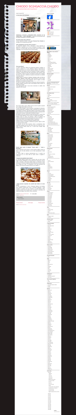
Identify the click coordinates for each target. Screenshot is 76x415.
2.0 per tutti (49, 79)
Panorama (49, 180)
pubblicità (49, 346)
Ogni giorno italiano (50, 68)
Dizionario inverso (50, 112)
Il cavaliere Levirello (50, 232)
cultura (49, 313)
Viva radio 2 (49, 217)
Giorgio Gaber (50, 140)
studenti (49, 359)
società (49, 355)
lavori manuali (50, 331)
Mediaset (49, 164)
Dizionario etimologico (51, 111)
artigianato (49, 299)
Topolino (49, 240)
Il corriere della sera (50, 175)
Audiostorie (49, 224)
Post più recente (19, 202)
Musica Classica (50, 143)
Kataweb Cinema (50, 249)
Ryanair (49, 267)
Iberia (48, 263)
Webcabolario (50, 241)
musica (49, 340)
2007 (49, 408)
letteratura (49, 332)
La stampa (49, 179)
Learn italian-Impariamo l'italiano (52, 63)
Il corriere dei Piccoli (50, 174)
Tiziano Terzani (50, 205)
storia (48, 358)
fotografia (49, 324)
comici (49, 308)
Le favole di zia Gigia (51, 234)
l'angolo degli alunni (50, 330)
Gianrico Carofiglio (50, 186)
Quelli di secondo (50, 69)
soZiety (49, 281)
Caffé (48, 150)
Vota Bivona (49, 189)
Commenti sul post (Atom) (22, 204)
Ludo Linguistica (50, 220)
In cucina (49, 149)
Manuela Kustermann (51, 251)
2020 (49, 372)
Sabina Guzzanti (50, 253)
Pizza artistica (50, 188)
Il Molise (50, 385)
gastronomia (49, 326)
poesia (49, 344)
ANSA (48, 172)
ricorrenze (49, 349)
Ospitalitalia (49, 266)
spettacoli (49, 356)
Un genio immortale (51, 390)
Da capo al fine (50, 117)
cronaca (49, 312)
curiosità (49, 314)
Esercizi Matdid (50, 99)
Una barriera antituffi (51, 380)
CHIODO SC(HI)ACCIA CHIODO (37, 6)
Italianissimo (49, 95)
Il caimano (49, 187)
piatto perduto (50, 343)
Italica (48, 96)
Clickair (49, 262)
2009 (49, 405)
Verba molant (49, 71)
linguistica (49, 333)
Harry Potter (49, 231)
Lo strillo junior (50, 235)
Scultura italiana (50, 131)
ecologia (49, 317)
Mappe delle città (50, 264)
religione (49, 348)
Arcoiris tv (49, 160)
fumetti (49, 325)
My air (48, 265)
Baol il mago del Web (51, 225)
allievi (48, 292)
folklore (49, 323)
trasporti (49, 364)
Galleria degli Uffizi (50, 128)
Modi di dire (49, 113)
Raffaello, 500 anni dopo (52, 379)
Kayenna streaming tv (51, 161)
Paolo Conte (49, 144)
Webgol (49, 78)
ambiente (49, 293)
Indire (48, 256)
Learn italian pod (50, 120)
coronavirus (49, 311)
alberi (48, 291)
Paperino (49, 237)
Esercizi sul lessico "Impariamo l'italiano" (53, 102)
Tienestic (49, 286)
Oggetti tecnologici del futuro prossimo (54, 391)
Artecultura (49, 127)
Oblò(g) (49, 67)
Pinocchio (49, 238)
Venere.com (49, 270)
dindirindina (49, 54)
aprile (49, 374)
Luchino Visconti (50, 250)
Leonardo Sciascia (50, 203)
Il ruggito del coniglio (51, 216)
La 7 (48, 162)
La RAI (49, 163)
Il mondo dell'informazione (51, 176)
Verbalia (49, 221)
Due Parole (49, 173)
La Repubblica (50, 178)
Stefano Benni (50, 204)
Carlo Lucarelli (50, 195)
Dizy (48, 91)
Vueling (49, 271)
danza (48, 315)
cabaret (49, 301)
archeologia (49, 296)
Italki (48, 280)
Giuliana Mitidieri (51, 34)
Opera (48, 211)
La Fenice (49, 210)
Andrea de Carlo (50, 194)
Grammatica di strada (51, 118)
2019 (49, 393)
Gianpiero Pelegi (51, 33)
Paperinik (49, 236)
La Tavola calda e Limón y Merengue (54, 386)
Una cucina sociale (51, 384)
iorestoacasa (49, 329)
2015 (49, 398)
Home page (30, 202)
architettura (49, 297)
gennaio (50, 378)
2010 (49, 404)
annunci (49, 295)
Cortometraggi (50, 247)
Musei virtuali (49, 130)
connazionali (49, 310)
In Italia (49, 94)
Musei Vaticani (50, 129)
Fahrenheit (49, 80)
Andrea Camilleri (50, 193)
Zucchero (49, 146)
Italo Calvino (49, 202)
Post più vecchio (41, 202)
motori (48, 339)
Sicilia (48, 268)
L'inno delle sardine (51, 389)
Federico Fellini (50, 248)
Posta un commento (21, 198)
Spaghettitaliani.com (50, 157)
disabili (49, 316)
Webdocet (49, 77)
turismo (49, 365)
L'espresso (49, 177)
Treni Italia (49, 269)
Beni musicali (49, 116)
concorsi (49, 309)
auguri (48, 300)
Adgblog (49, 53)
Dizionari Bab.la (50, 110)
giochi (48, 327)
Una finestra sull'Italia (51, 70)
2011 (49, 403)
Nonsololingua (50, 66)
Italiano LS (49, 61)
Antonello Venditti (50, 134)
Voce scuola (49, 76)
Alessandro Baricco (50, 192)
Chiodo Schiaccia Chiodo (50, 14)
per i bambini (49, 342)
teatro (48, 360)
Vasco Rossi (49, 145)
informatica (49, 328)
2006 (49, 409)
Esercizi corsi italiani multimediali (52, 103)
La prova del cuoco (50, 156)
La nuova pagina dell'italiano (52, 62)
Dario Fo (49, 208)
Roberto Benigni (50, 252)
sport (48, 357)
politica (49, 345)
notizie (49, 341)
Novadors (49, 285)
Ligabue (49, 141)
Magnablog (49, 65)
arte (48, 298)
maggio (50, 373)
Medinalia (49, 165)
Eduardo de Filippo (50, 209)
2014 (49, 399)
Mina (48, 142)
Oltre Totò (50, 381)
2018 (49, 394)
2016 (49, 397)
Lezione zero (49, 64)
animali (49, 294)
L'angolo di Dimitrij (50, 119)
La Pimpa (49, 233)
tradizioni (49, 363)
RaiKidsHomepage (50, 239)
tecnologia (49, 361)
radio (48, 347)
